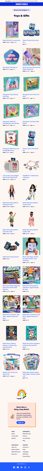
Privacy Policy (26, 456)
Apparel (14, 438)
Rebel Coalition (15, 449)
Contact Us (26, 447)
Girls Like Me (8, 1)
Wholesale (25, 454)
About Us (14, 447)
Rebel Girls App (27, 433)
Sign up (20, 422)
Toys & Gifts (15, 436)
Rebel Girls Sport (16, 452)
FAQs (24, 449)
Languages (25, 452)
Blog (24, 440)
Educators (14, 454)
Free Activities (26, 438)
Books (13, 433)
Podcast (25, 436)
